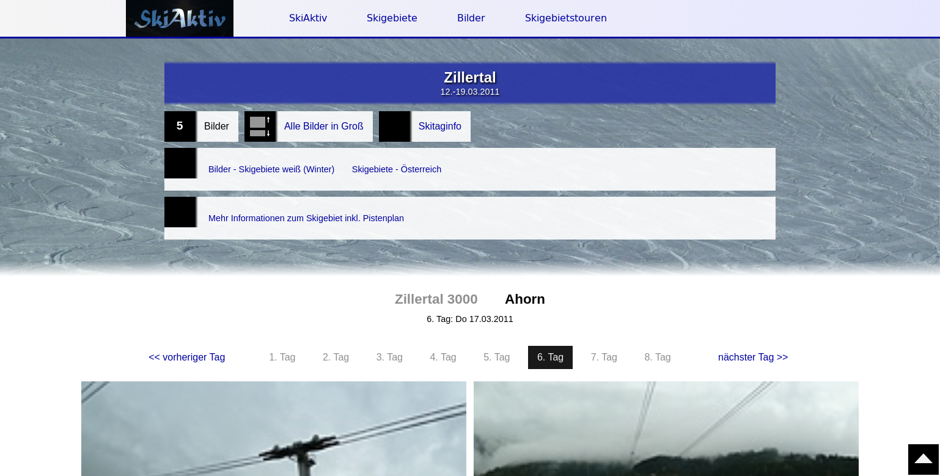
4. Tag (443, 333)
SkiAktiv (308, 18)
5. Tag (496, 333)
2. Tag (336, 333)
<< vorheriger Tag (187, 333)
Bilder (471, 18)
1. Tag (282, 333)
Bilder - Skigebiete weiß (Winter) (278, 163)
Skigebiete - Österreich (416, 163)
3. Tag (389, 333)
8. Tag (657, 333)
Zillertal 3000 (436, 274)
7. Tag (604, 333)
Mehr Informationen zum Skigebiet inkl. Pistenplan (317, 199)
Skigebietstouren (566, 18)
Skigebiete (392, 18)
